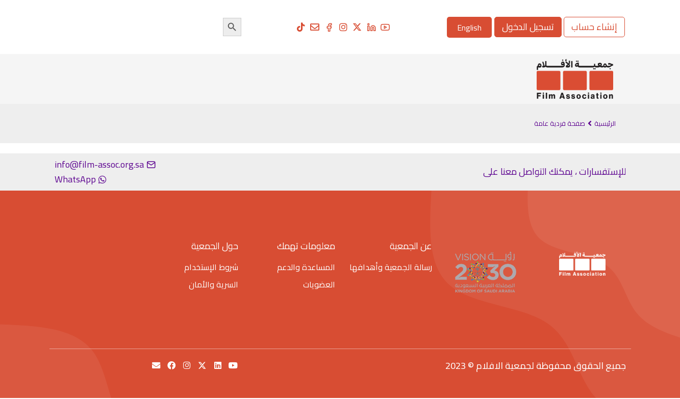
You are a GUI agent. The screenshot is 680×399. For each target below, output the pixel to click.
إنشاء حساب (594, 26)
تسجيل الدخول (528, 26)
